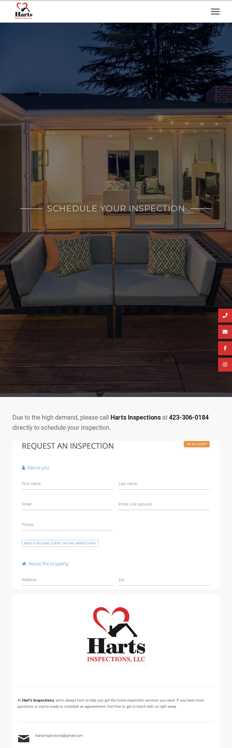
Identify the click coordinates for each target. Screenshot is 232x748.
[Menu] (213, 11)
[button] (225, 365)
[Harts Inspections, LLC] (23, 11)
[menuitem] (213, 11)
